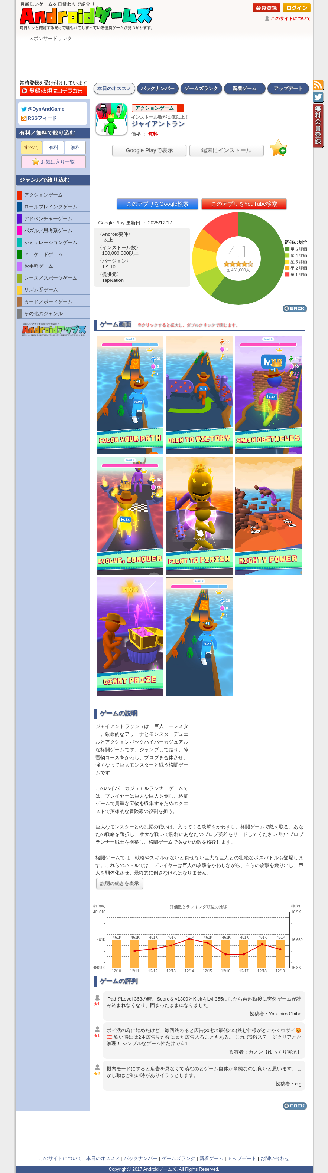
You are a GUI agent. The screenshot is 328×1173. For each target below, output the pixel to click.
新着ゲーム (245, 88)
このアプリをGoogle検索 (157, 204)
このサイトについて (291, 18)
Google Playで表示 (149, 150)
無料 (75, 147)
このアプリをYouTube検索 (244, 204)
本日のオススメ (114, 88)
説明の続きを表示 (119, 883)
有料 (53, 147)
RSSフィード (39, 118)
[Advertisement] (164, 58)
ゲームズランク (201, 88)
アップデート (288, 88)
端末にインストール (226, 150)
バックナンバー (158, 88)
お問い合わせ (274, 1158)
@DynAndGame (43, 109)
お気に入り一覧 (56, 162)
